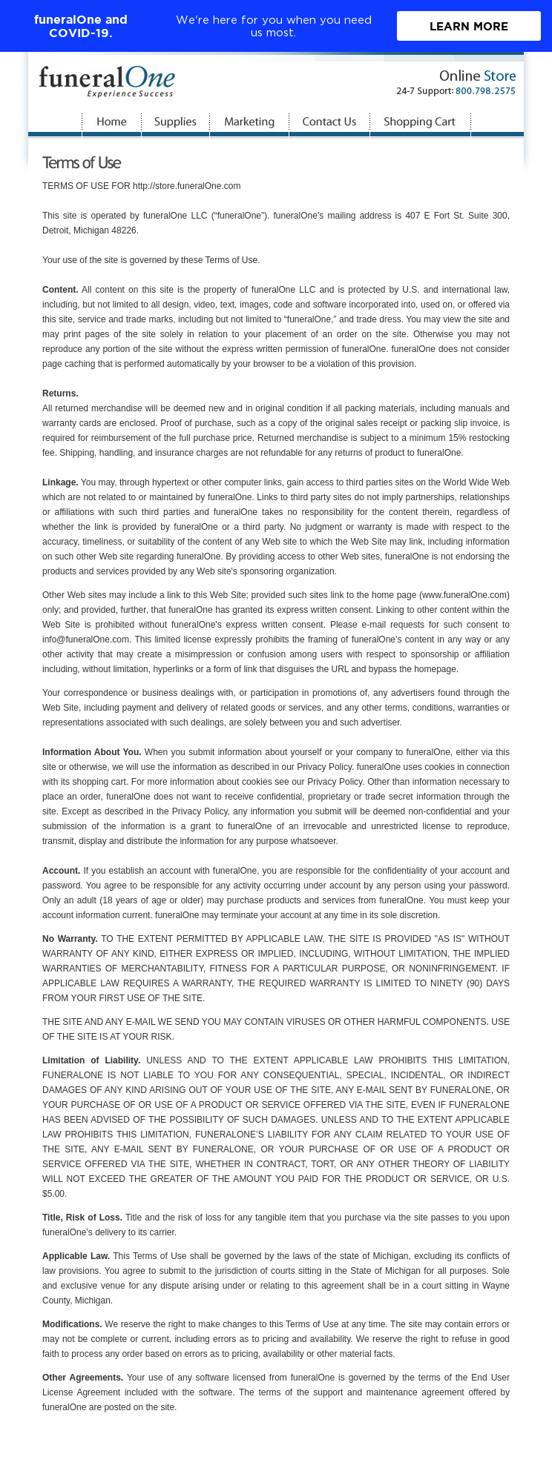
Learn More (469, 26)
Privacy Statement (420, 1455)
